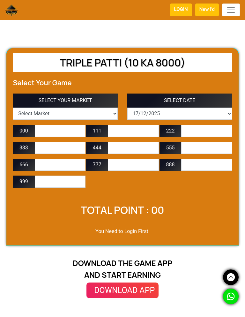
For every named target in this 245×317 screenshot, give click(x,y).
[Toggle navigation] (231, 10)
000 (23, 131)
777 (97, 165)
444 (97, 148)
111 (97, 131)
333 (23, 148)
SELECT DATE (179, 100)
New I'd (207, 9)
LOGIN (181, 9)
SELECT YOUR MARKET (65, 100)
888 (170, 165)
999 (23, 181)
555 (170, 148)
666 (23, 165)
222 (170, 131)
